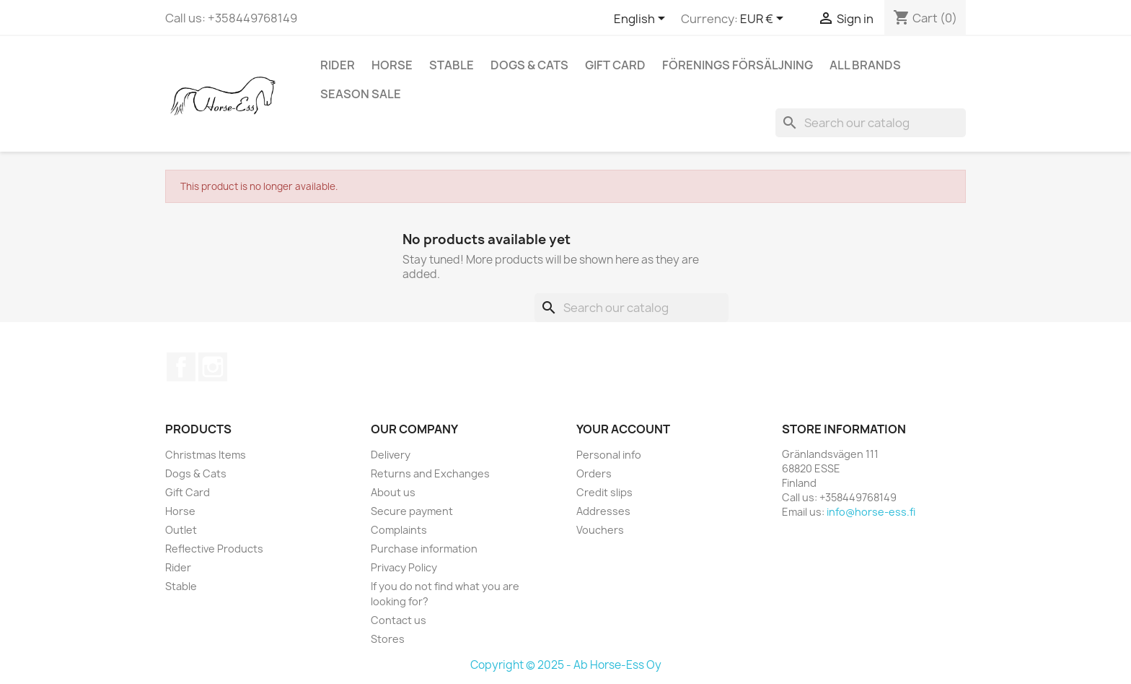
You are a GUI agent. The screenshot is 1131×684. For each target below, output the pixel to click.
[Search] (870, 122)
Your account (623, 429)
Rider (337, 65)
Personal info (608, 455)
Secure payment (412, 511)
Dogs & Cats (529, 65)
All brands (865, 65)
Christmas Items (205, 455)
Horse (392, 65)
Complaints (399, 530)
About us (393, 492)
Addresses (603, 511)
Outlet (181, 530)
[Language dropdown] (642, 19)
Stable (451, 65)
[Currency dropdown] (764, 19)
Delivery (390, 455)
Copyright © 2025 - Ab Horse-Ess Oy (565, 664)
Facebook (181, 366)
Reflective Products (214, 548)
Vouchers (600, 530)
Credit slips (604, 492)
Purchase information (424, 548)
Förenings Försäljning (737, 65)
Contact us (398, 620)
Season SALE (360, 94)
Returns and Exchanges (430, 473)
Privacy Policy (404, 567)
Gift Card (615, 65)
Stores (388, 639)
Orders (594, 473)
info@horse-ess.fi (871, 512)
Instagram (212, 366)
